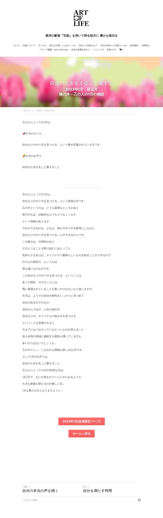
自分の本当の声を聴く (40, 490)
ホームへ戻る (82, 433)
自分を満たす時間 (97, 490)
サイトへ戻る (29, 500)
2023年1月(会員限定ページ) (82, 421)
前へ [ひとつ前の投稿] (25, 486)
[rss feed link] (139, 500)
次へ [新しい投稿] (86, 486)
